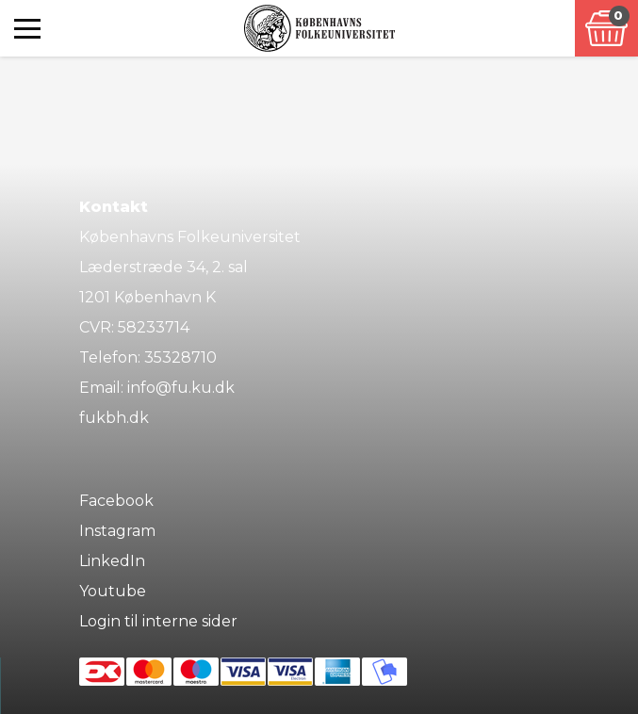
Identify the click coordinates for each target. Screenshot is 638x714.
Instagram (117, 531)
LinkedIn (112, 561)
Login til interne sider (158, 621)
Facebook (116, 501)
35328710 (180, 357)
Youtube (112, 591)
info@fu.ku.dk (181, 388)
